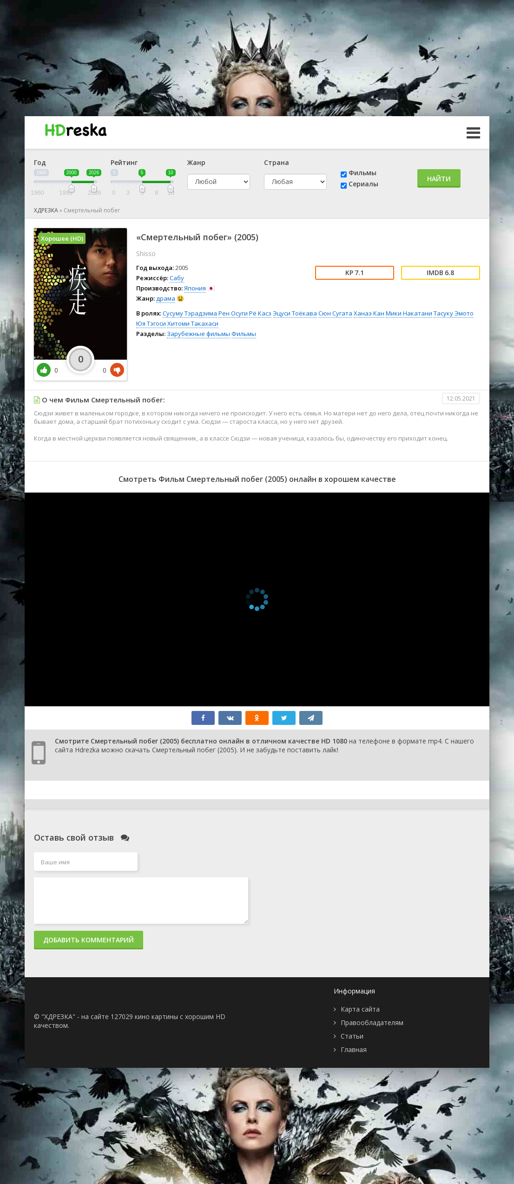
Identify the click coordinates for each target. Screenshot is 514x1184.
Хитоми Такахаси (192, 323)
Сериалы (363, 183)
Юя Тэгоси (151, 323)
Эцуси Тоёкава (295, 313)
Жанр (196, 162)
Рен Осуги (233, 313)
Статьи (352, 1036)
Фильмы (362, 172)
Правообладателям (372, 1022)
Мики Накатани (409, 313)
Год (40, 162)
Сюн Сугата (335, 313)
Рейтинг (124, 162)
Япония (195, 288)
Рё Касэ (260, 313)
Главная (354, 1049)
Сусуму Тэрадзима (190, 313)
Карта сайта (360, 1009)
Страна (276, 162)
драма (165, 298)
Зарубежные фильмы (198, 333)
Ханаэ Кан (369, 313)
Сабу (177, 278)
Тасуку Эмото (454, 313)
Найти (439, 178)
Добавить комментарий (88, 939)
